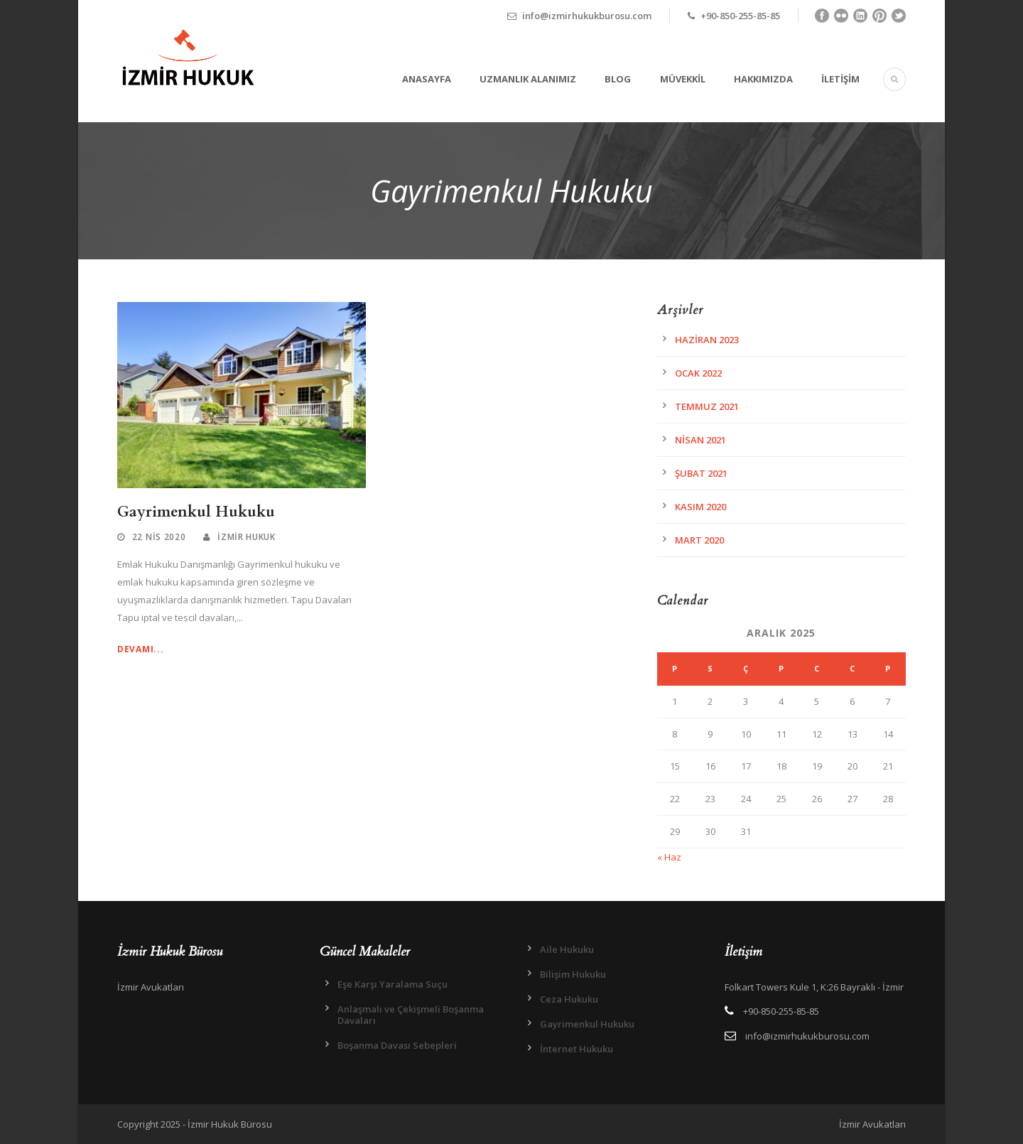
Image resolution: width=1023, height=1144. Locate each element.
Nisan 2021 (700, 439)
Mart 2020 (699, 540)
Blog (618, 78)
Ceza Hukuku (569, 999)
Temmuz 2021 (707, 406)
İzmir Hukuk (246, 537)
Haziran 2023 (707, 339)
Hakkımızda (763, 78)
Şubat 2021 (701, 473)
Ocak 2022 (698, 373)
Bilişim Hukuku (573, 974)
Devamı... (140, 649)
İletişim (840, 78)
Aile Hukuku (567, 949)
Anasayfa (426, 78)
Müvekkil (682, 78)
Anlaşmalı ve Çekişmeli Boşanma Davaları (410, 1015)
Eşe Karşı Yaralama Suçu (392, 984)
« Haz (669, 857)
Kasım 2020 (700, 506)
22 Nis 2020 (159, 537)
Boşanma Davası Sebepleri (397, 1045)
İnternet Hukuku (576, 1048)
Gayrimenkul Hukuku (196, 512)
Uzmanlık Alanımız (528, 78)
